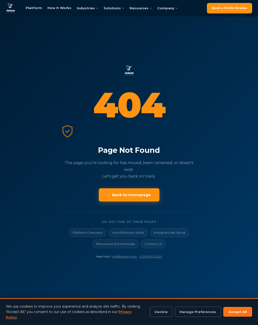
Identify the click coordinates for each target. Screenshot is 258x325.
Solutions (114, 8)
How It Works (59, 8)
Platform (34, 8)
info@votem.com (124, 256)
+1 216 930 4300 (150, 256)
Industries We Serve (169, 233)
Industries (87, 8)
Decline (161, 312)
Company (167, 8)
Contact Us (153, 244)
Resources (141, 8)
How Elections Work (128, 233)
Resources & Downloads (115, 244)
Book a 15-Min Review (229, 8)
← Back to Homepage (129, 194)
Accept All (238, 312)
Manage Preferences (197, 312)
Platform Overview (87, 233)
